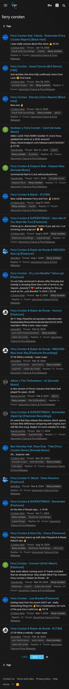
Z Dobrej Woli (17, 47)
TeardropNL (16, 150)
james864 (15, 329)
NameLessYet (17, 396)
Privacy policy (43, 678)
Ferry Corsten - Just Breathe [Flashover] (34, 598)
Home (6, 684)
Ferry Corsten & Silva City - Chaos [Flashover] (37, 533)
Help (55, 678)
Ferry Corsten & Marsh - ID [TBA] (30, 194)
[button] (5, 5)
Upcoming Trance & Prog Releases (37, 89)
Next (37, 657)
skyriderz (15, 258)
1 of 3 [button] (24, 657)
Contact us (9, 678)
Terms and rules (25, 678)
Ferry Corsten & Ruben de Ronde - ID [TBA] (36, 628)
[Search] (64, 5)
